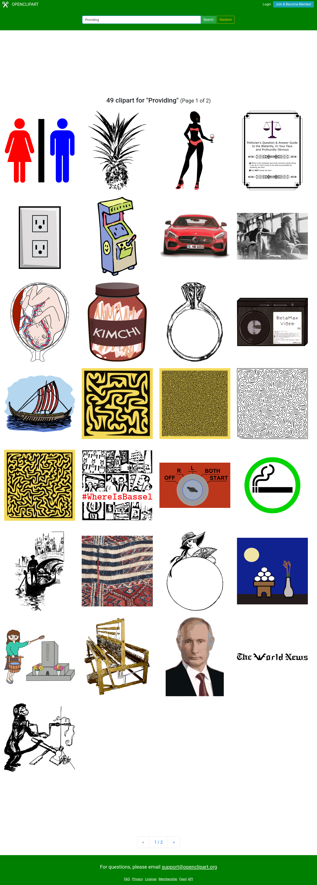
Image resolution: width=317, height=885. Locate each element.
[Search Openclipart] (141, 20)
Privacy (137, 879)
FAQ (127, 879)
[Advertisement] (158, 65)
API (190, 879)
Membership (168, 879)
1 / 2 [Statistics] (158, 842)
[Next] (174, 842)
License (151, 879)
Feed (183, 879)
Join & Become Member (293, 4)
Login (267, 4)
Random (226, 20)
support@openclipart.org (189, 867)
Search (208, 20)
